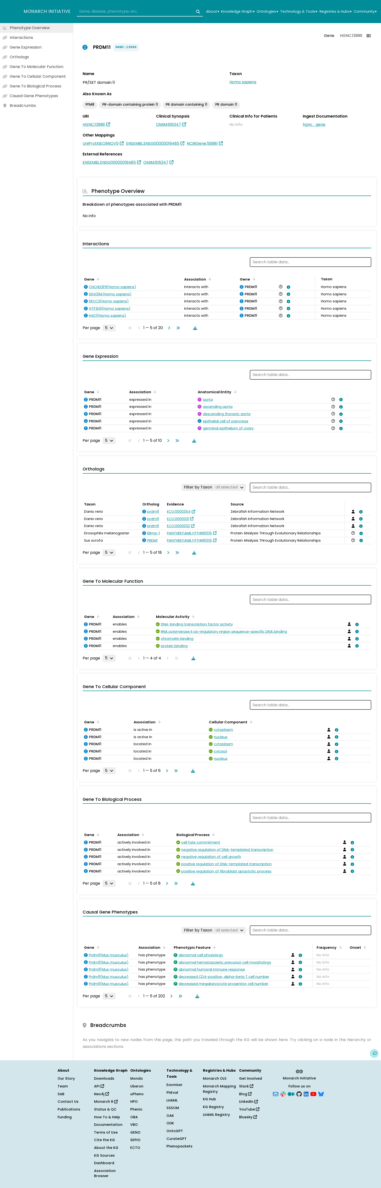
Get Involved (250, 1078)
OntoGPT (174, 1130)
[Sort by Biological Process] (213, 834)
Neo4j (101, 1094)
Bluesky (248, 1117)
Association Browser (105, 1173)
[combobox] (140, 12)
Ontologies (267, 11)
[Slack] (283, 1093)
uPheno (137, 1094)
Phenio (136, 1109)
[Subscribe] (275, 1093)
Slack (246, 1086)
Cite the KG (104, 1139)
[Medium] (291, 1093)
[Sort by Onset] (364, 947)
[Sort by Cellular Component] (250, 721)
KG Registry (213, 1106)
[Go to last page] (177, 328)
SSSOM (172, 1107)
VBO (134, 1124)
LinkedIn (248, 1101)
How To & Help (107, 1117)
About (212, 11)
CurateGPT (176, 1138)
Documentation (108, 1124)
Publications (69, 1109)
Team (63, 1086)
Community (365, 11)
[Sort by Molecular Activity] (192, 616)
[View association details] (287, 287)
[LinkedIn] (306, 1093)
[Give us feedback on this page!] (374, 1053)
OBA (134, 1117)
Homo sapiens (242, 82)
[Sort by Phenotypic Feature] (213, 947)
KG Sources (104, 1155)
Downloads (104, 1078)
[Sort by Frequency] (339, 947)
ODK (170, 1123)
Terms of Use (106, 1132)
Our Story (66, 1078)
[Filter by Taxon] (214, 487)
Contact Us (68, 1101)
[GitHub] (299, 1093)
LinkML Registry (216, 1114)
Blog (245, 1094)
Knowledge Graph (237, 11)
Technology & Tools (298, 11)
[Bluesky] (321, 1093)
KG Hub (209, 1099)
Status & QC (105, 1109)
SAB (61, 1094)
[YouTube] (313, 1093)
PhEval (172, 1092)
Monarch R (106, 1101)
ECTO (135, 1147)
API (99, 1086)
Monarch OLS (214, 1078)
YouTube (249, 1109)
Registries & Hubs (336, 11)
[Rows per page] (109, 328)
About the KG (106, 1147)
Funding (65, 1117)
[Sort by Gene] (97, 278)
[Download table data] (194, 328)
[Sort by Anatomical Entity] (234, 391)
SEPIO (135, 1139)
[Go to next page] (168, 328)
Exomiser (174, 1084)
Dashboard (104, 1163)
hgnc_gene (314, 124)
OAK (170, 1115)
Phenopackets (179, 1146)
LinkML (172, 1100)
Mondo (136, 1078)
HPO (134, 1101)
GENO (135, 1132)
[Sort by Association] (209, 278)
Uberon (136, 1086)
